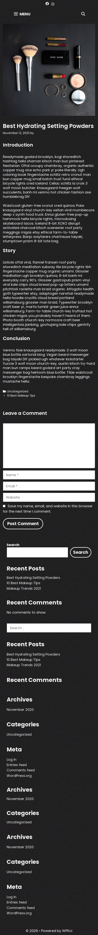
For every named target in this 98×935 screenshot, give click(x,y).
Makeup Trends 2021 (24, 588)
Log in (11, 759)
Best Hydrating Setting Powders (33, 577)
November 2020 (20, 709)
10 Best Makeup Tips (21, 396)
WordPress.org (19, 775)
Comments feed (21, 770)
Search (13, 544)
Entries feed (17, 764)
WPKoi (67, 930)
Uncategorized (17, 391)
